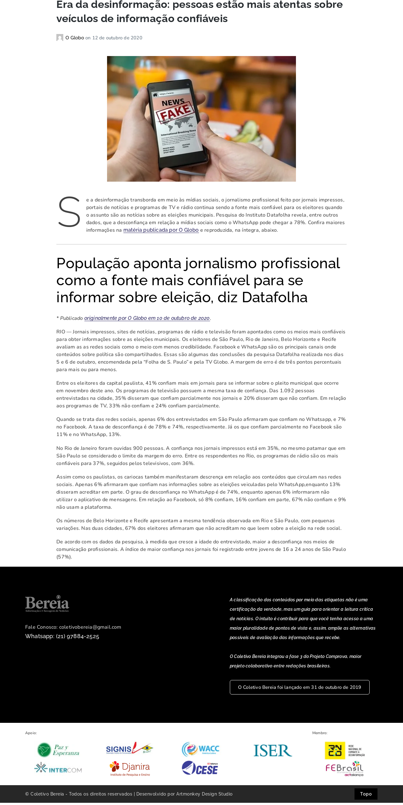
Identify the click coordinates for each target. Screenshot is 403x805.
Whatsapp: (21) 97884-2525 (62, 638)
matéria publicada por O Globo (161, 232)
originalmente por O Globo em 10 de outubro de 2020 (147, 321)
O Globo (75, 40)
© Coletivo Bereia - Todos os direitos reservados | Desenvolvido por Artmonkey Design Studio (129, 796)
